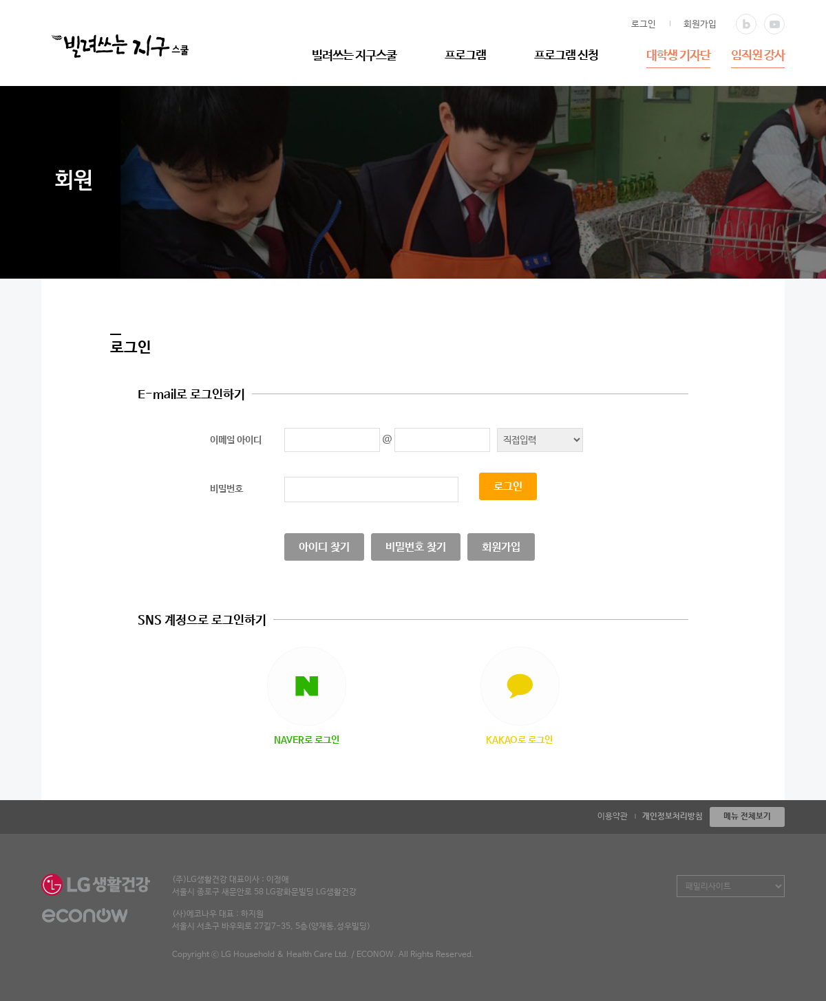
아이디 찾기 (324, 547)
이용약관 (612, 816)
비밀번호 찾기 (415, 547)
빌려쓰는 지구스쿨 (354, 56)
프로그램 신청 (566, 56)
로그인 (643, 24)
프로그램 (465, 56)
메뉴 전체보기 (747, 816)
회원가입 (700, 24)
